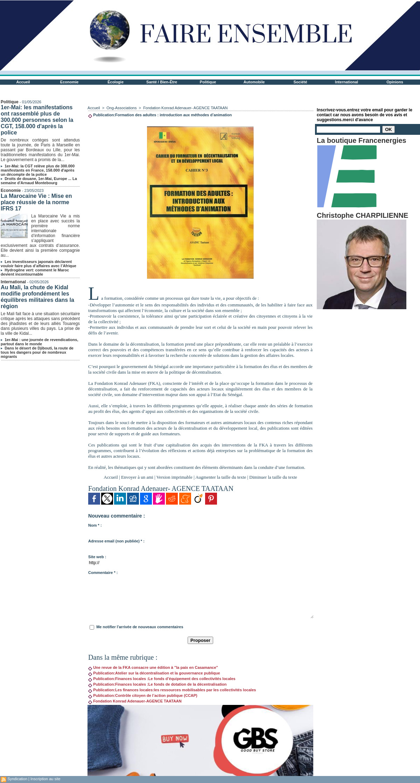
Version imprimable (174, 477)
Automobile (254, 82)
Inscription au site (45, 779)
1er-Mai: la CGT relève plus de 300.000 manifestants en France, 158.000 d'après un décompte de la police (38, 170)
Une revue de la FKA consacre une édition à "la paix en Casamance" (153, 667)
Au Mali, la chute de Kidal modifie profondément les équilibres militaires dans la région (37, 296)
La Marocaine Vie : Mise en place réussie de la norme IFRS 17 (36, 202)
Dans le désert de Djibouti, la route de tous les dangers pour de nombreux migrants (37, 352)
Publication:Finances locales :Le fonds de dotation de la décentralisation (157, 684)
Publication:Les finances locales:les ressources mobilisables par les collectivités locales (172, 690)
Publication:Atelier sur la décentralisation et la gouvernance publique (154, 673)
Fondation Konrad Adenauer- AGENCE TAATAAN (185, 108)
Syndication (17, 779)
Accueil (23, 82)
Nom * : (95, 525)
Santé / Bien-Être (161, 82)
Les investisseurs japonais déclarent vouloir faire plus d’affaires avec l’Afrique (38, 263)
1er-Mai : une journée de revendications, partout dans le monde (39, 342)
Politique (208, 82)
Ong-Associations (121, 108)
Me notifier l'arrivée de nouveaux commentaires (139, 627)
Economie (69, 82)
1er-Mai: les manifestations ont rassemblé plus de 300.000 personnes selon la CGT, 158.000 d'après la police (37, 120)
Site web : (97, 557)
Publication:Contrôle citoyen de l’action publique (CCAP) (142, 695)
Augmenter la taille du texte (220, 477)
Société (300, 82)
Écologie (115, 82)
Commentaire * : (103, 572)
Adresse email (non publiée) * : (116, 541)
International (346, 82)
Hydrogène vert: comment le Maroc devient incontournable (35, 272)
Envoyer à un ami (137, 477)
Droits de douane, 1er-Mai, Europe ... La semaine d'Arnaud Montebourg (39, 180)
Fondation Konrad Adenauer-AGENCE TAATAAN (135, 701)
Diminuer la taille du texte (273, 477)
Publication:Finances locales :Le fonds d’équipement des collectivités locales (162, 679)
